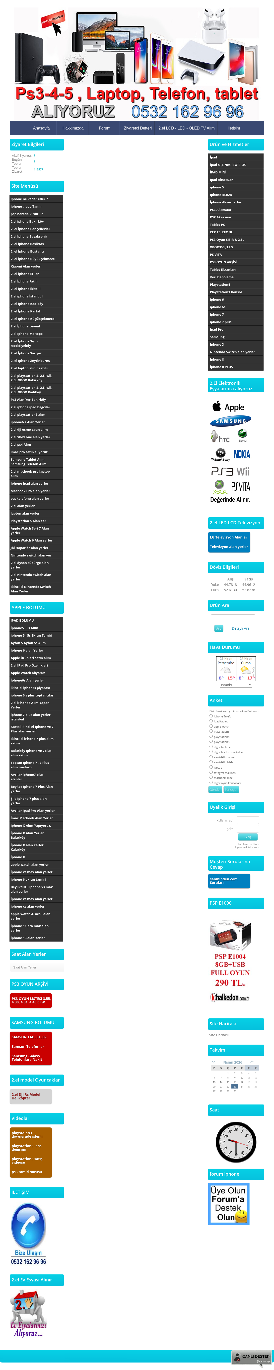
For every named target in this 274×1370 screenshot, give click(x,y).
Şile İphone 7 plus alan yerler (29, 800)
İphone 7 (217, 314)
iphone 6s (217, 307)
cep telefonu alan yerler (30, 498)
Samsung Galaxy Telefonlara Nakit (27, 1058)
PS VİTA (216, 254)
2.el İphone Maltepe (27, 333)
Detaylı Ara (241, 628)
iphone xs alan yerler (28, 906)
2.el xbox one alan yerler (30, 437)
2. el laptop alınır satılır (29, 368)
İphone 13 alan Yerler (28, 938)
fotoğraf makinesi (222, 773)
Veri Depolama (222, 277)
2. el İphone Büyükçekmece (33, 259)
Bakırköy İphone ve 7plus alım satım (31, 752)
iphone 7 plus (220, 322)
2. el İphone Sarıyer (26, 353)
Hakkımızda (73, 128)
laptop (215, 767)
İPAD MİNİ (218, 172)
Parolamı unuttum (248, 844)
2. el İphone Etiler (25, 274)
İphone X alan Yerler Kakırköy (27, 847)
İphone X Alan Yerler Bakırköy (27, 835)
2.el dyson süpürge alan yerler (30, 564)
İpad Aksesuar (221, 179)
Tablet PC (217, 224)
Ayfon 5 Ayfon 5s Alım (28, 643)
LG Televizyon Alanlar (228, 537)
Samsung (217, 337)
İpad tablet (218, 721)
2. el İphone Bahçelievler (30, 229)
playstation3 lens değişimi (27, 1147)
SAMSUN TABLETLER (29, 1037)
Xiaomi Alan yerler (26, 266)
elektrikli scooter (222, 757)
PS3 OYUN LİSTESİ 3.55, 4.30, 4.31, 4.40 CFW (31, 1000)
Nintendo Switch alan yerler (232, 352)
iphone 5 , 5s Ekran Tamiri (31, 635)
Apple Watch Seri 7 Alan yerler (30, 530)
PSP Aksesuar (221, 217)
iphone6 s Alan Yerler (28, 422)
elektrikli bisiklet (221, 762)
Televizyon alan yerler (229, 546)
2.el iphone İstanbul (27, 296)
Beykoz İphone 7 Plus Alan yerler (32, 788)
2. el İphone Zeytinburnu (30, 360)
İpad (213, 157)
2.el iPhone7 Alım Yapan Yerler (30, 704)
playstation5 (219, 742)
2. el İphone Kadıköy (27, 303)
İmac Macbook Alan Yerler (32, 818)
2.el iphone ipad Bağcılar (30, 407)
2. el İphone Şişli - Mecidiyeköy (24, 343)
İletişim (234, 128)
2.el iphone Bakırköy (27, 221)
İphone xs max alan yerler (32, 872)
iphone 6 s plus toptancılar (32, 695)
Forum (104, 128)
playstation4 (219, 737)
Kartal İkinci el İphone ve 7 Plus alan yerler (32, 728)
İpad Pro (216, 329)
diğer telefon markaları (226, 752)
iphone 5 (217, 187)
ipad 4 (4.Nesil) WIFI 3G (228, 164)
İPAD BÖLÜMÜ (22, 620)
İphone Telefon (221, 716)
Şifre (230, 829)
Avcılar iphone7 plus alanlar (27, 776)
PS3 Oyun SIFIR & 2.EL (227, 239)
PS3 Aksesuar (220, 209)
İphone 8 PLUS (221, 367)
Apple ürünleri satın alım (31, 658)
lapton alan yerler (25, 513)
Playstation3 (219, 731)
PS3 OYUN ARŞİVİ (223, 262)
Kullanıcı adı (225, 820)
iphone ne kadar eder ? (29, 199)
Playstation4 (220, 284)
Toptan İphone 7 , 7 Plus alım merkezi (30, 764)
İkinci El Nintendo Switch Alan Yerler (31, 588)
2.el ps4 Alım (21, 444)
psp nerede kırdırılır (27, 214)
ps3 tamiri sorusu (27, 1171)
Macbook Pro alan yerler (30, 491)
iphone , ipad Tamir (26, 206)
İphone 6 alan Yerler (27, 650)
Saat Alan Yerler (24, 967)
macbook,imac (221, 778)
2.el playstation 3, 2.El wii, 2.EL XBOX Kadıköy (31, 389)
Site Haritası (219, 1035)
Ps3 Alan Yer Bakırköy (28, 399)
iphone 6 (217, 299)
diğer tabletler (220, 747)
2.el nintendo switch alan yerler (31, 576)
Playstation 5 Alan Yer (28, 521)
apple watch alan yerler (30, 864)
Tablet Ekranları (223, 269)
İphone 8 (217, 359)
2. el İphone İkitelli (26, 288)
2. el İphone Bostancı (27, 251)
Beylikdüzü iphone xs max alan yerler (32, 889)
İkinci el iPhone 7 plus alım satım (32, 740)
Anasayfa (41, 128)
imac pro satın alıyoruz (29, 452)
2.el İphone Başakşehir (29, 236)
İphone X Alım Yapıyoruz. (31, 825)
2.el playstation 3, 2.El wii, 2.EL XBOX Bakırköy (31, 377)
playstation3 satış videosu (27, 1160)
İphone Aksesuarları (226, 202)
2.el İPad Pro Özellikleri (29, 665)
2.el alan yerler (23, 506)
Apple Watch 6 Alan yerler (31, 540)
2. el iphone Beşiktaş (27, 244)
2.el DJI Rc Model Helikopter (26, 1096)
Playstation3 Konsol (226, 292)
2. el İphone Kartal (25, 311)
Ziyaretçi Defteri (138, 128)
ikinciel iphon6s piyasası (30, 687)
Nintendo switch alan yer (31, 555)
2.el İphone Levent (25, 326)
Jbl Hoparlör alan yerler (29, 548)
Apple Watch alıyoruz (28, 673)
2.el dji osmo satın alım (29, 429)
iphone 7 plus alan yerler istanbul (31, 716)
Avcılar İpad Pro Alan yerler (33, 810)
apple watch (219, 726)
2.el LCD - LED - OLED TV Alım (186, 128)
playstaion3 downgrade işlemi (27, 1134)
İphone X (18, 857)
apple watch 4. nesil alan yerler (30, 916)
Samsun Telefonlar (28, 1046)
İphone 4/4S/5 (221, 194)
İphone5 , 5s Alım (24, 628)
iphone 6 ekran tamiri (28, 879)
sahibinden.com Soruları (224, 881)
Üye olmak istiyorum (247, 847)
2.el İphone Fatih (24, 281)
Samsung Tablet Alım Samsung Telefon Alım (29, 461)
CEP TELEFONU (221, 232)
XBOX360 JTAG (221, 247)
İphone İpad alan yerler (29, 483)
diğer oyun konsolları (225, 783)
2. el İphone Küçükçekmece (33, 318)
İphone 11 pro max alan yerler (30, 928)
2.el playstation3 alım (28, 414)
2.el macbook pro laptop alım (30, 473)
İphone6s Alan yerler (27, 680)
